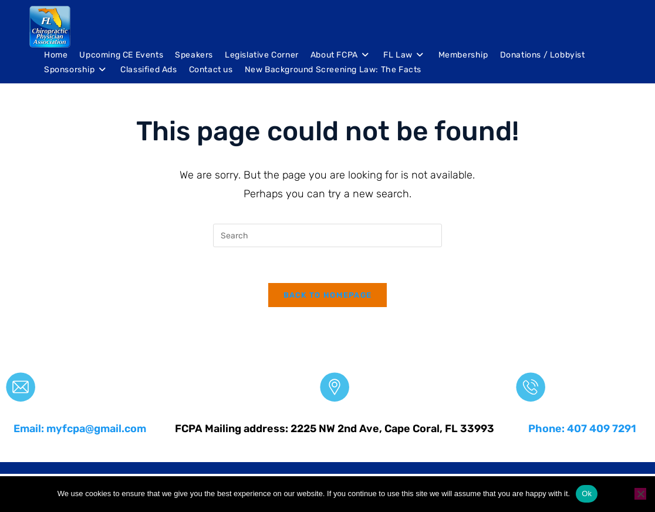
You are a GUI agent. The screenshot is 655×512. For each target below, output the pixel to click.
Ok (587, 493)
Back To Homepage (327, 295)
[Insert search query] (327, 235)
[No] (640, 494)
